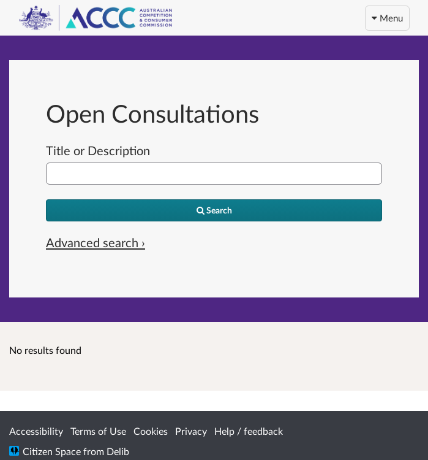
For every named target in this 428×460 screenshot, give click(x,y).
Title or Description (98, 150)
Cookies (150, 431)
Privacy (191, 431)
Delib (118, 451)
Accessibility (36, 431)
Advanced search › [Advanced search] (95, 242)
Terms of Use (98, 431)
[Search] (214, 210)
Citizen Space (52, 451)
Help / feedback (248, 431)
